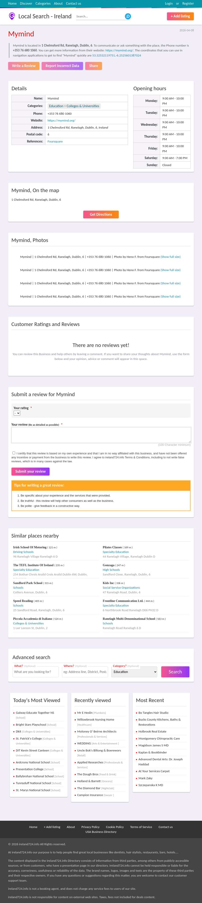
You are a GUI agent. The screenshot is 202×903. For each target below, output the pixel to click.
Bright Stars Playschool (36, 725)
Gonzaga (109, 565)
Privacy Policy (91, 827)
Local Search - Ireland (45, 16)
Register (188, 3)
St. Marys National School (38, 790)
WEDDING (98, 743)
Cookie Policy (115, 827)
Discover (26, 3)
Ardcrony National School (38, 762)
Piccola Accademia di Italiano (33, 618)
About (58, 3)
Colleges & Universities (83, 106)
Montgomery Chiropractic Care (159, 738)
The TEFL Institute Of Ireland (33, 565)
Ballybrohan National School (40, 776)
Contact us (73, 3)
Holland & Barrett (94, 781)
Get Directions (101, 214)
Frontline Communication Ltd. (123, 601)
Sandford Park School (28, 583)
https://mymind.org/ (119, 50)
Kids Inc (109, 583)
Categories (43, 3)
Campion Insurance (95, 795)
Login (169, 3)
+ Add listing (180, 16)
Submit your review (30, 471)
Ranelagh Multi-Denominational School (129, 618)
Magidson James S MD (154, 745)
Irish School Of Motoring (30, 547)
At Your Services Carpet (154, 771)
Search (175, 672)
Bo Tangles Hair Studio (154, 713)
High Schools (111, 570)
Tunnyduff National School (38, 783)
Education (56, 106)
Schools (18, 588)
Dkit (33, 731)
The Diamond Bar (95, 788)
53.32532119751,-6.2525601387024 (116, 55)
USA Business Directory (101, 832)
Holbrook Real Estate (152, 731)
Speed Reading (23, 601)
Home (12, 3)
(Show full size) (171, 257)
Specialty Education (116, 552)
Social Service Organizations (121, 588)
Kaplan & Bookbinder (153, 752)
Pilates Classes (113, 547)
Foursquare (55, 141)
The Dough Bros (96, 774)
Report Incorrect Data (62, 66)
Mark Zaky (145, 778)
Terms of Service (141, 827)
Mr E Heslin (91, 713)
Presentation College (35, 769)
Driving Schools (23, 552)
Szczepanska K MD (151, 785)
